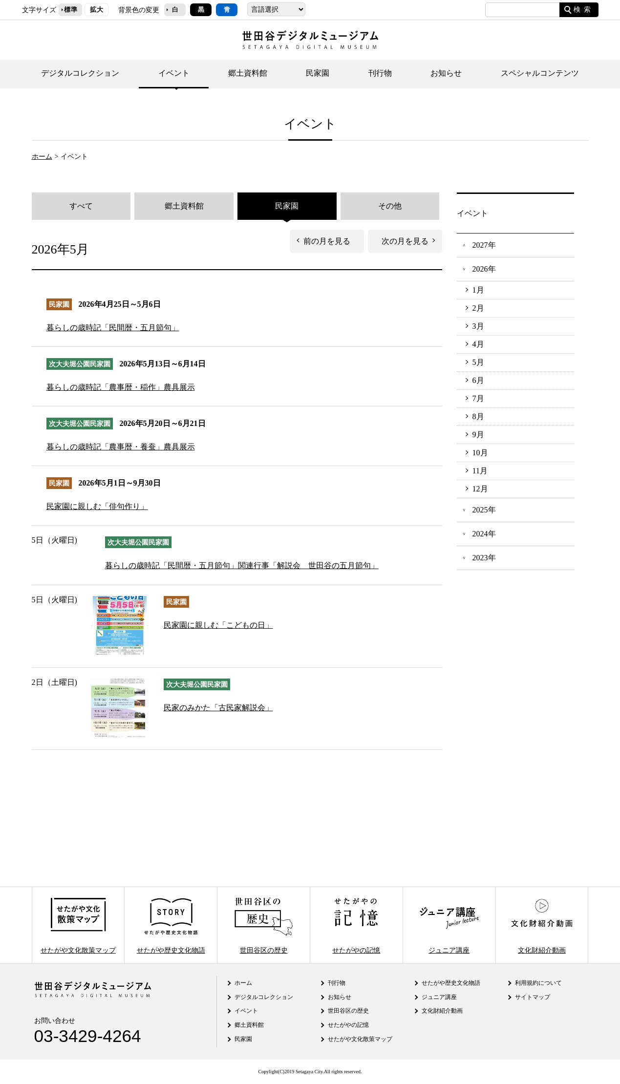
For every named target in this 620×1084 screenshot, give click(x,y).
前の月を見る (326, 241)
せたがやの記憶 (356, 925)
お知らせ (446, 73)
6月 (478, 380)
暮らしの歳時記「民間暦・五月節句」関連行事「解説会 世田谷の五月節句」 (242, 565)
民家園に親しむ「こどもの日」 (218, 625)
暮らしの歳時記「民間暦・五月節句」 (112, 327)
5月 (478, 362)
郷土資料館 (247, 73)
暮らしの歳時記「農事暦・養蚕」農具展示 (120, 447)
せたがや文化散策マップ (78, 925)
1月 (478, 290)
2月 (478, 308)
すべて (81, 206)
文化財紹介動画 (542, 925)
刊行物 (380, 73)
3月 (478, 326)
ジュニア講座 (449, 925)
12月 (480, 489)
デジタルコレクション (80, 73)
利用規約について (538, 982)
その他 (390, 206)
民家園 (317, 73)
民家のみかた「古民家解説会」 (218, 707)
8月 (478, 417)
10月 (480, 453)
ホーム (42, 156)
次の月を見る (405, 241)
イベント (174, 73)
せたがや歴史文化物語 (171, 925)
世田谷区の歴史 (263, 925)
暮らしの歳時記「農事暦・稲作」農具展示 (120, 387)
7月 (478, 399)
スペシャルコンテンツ (540, 73)
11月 (480, 471)
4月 (478, 344)
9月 (478, 435)
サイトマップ (532, 997)
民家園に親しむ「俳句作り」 (97, 506)
